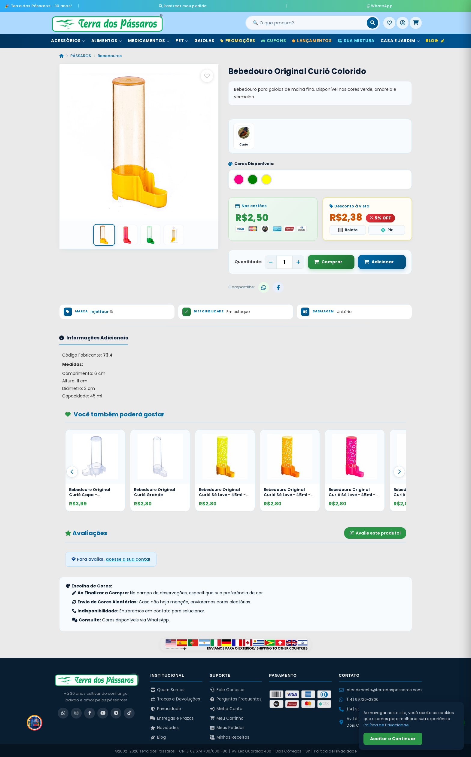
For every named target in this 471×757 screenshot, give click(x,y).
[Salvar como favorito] (207, 73)
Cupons (273, 38)
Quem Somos (167, 688)
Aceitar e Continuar (393, 739)
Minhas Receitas (229, 735)
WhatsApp (307, 4)
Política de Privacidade (335, 749)
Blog (435, 38)
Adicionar (373, 260)
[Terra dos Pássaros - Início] (107, 20)
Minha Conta (226, 707)
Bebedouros (110, 54)
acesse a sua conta (127, 558)
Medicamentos (149, 38)
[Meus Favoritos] (389, 21)
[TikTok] (129, 711)
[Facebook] (89, 711)
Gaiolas (204, 38)
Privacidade (165, 707)
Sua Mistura (356, 38)
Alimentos (106, 38)
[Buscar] (372, 20)
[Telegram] (116, 711)
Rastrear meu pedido (256, 4)
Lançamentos (312, 38)
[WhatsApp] (63, 711)
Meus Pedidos (227, 726)
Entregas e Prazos (172, 716)
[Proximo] (399, 470)
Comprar (328, 260)
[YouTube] (102, 711)
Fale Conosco (227, 688)
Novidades (164, 726)
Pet (181, 38)
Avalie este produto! (375, 531)
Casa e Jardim (400, 38)
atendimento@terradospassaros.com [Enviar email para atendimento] (380, 688)
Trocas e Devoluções (175, 697)
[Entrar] (403, 21)
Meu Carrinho (227, 716)
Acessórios (68, 38)
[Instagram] (76, 711)
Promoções (237, 38)
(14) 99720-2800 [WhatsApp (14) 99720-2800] (358, 697)
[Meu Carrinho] (416, 21)
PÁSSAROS (80, 54)
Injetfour (101, 310)
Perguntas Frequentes (236, 697)
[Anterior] (72, 470)
